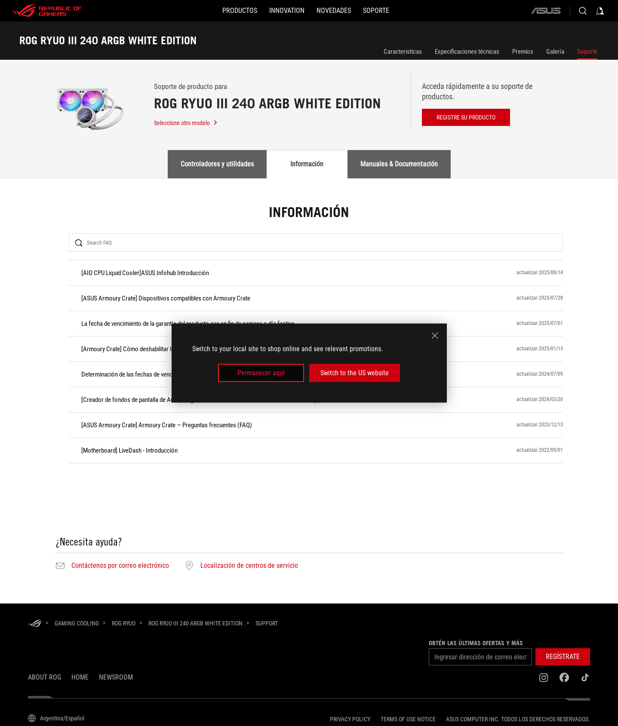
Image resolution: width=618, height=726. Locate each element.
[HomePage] (35, 623)
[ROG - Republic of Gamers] (47, 10)
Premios (522, 51)
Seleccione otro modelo (186, 122)
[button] (239, 10)
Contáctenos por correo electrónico (120, 566)
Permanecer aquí (261, 373)
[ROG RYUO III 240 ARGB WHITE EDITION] (195, 623)
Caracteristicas (403, 51)
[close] (435, 335)
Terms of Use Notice (408, 719)
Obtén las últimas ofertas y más (476, 643)
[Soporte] (376, 10)
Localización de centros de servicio (249, 566)
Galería (555, 51)
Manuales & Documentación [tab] (399, 164)
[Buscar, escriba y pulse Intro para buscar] (583, 10)
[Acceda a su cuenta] (600, 10)
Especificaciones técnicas (467, 51)
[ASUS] (546, 10)
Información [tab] (306, 164)
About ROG (44, 677)
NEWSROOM (116, 677)
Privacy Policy (350, 719)
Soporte (587, 51)
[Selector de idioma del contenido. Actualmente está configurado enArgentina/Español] (56, 718)
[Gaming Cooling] (77, 623)
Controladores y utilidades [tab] (217, 164)
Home (80, 677)
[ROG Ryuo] (123, 623)
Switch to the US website (354, 373)
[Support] (266, 624)
